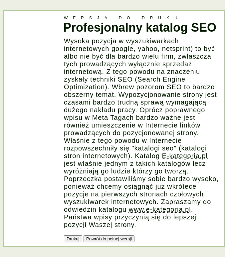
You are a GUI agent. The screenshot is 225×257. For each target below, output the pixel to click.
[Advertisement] (30, 111)
